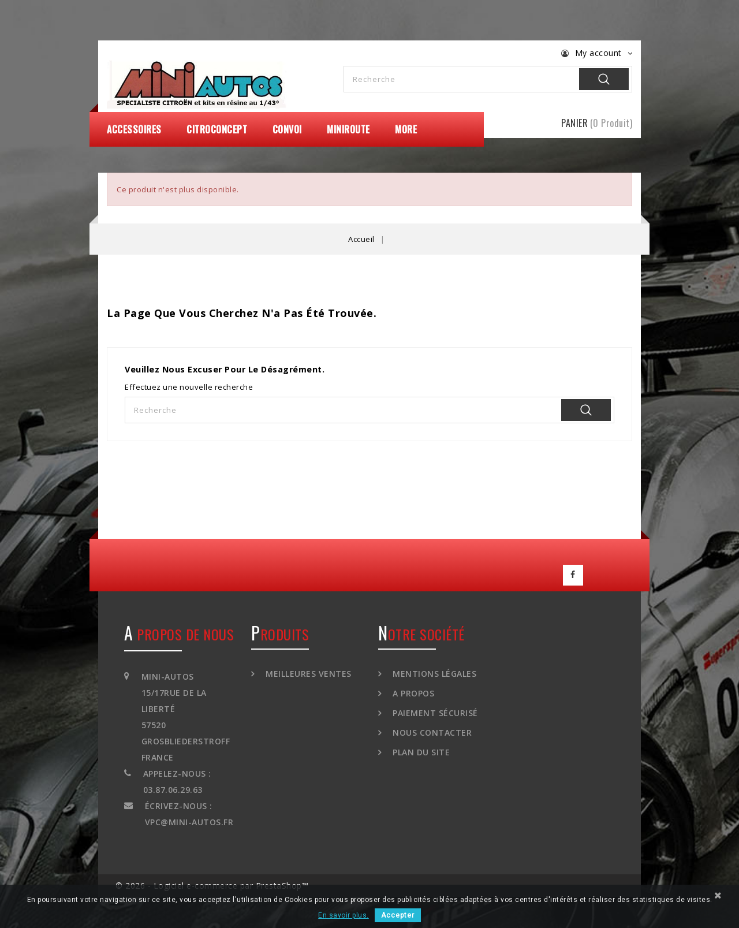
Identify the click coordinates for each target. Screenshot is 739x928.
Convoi (287, 129)
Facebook (573, 573)
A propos (412, 689)
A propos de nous (179, 630)
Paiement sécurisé (434, 709)
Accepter (398, 915)
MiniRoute (348, 129)
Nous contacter (431, 729)
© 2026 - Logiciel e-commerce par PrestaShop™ (211, 882)
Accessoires (134, 129)
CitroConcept (216, 129)
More (406, 129)
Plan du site (420, 748)
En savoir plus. (343, 915)
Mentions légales (433, 670)
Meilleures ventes (307, 670)
